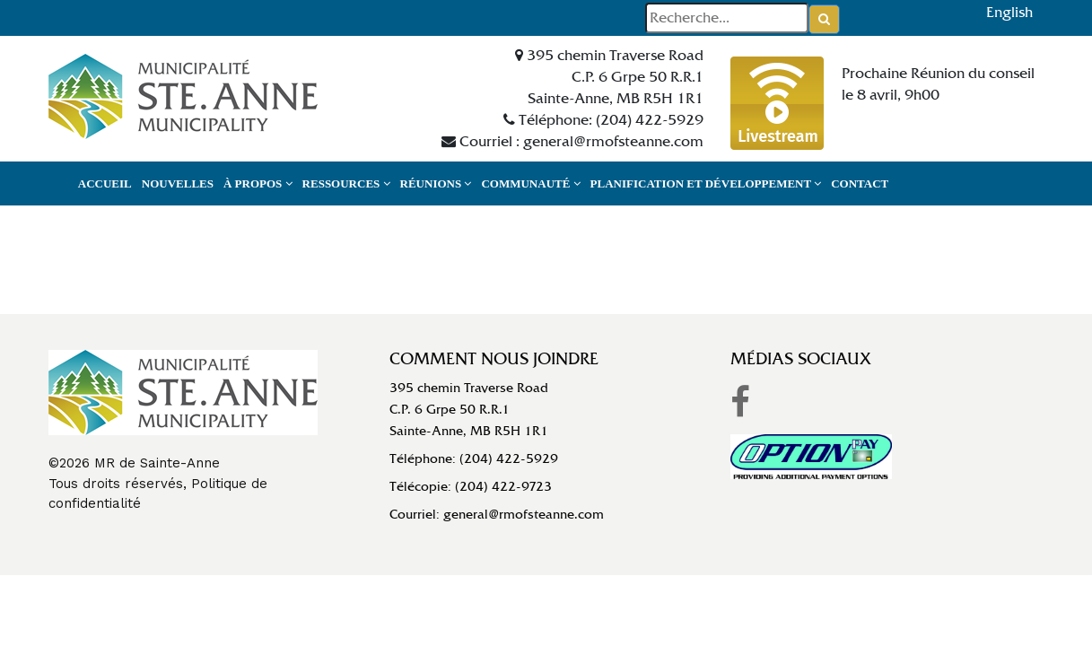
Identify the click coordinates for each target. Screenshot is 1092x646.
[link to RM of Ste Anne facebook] (740, 402)
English (1009, 12)
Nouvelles (178, 183)
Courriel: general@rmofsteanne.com (496, 514)
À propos (258, 183)
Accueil (105, 183)
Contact (859, 183)
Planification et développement (706, 183)
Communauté (530, 183)
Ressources (346, 183)
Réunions (436, 183)
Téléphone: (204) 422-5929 (473, 458)
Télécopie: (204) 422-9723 (470, 486)
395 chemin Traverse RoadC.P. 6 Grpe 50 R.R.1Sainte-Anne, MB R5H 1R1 (468, 409)
